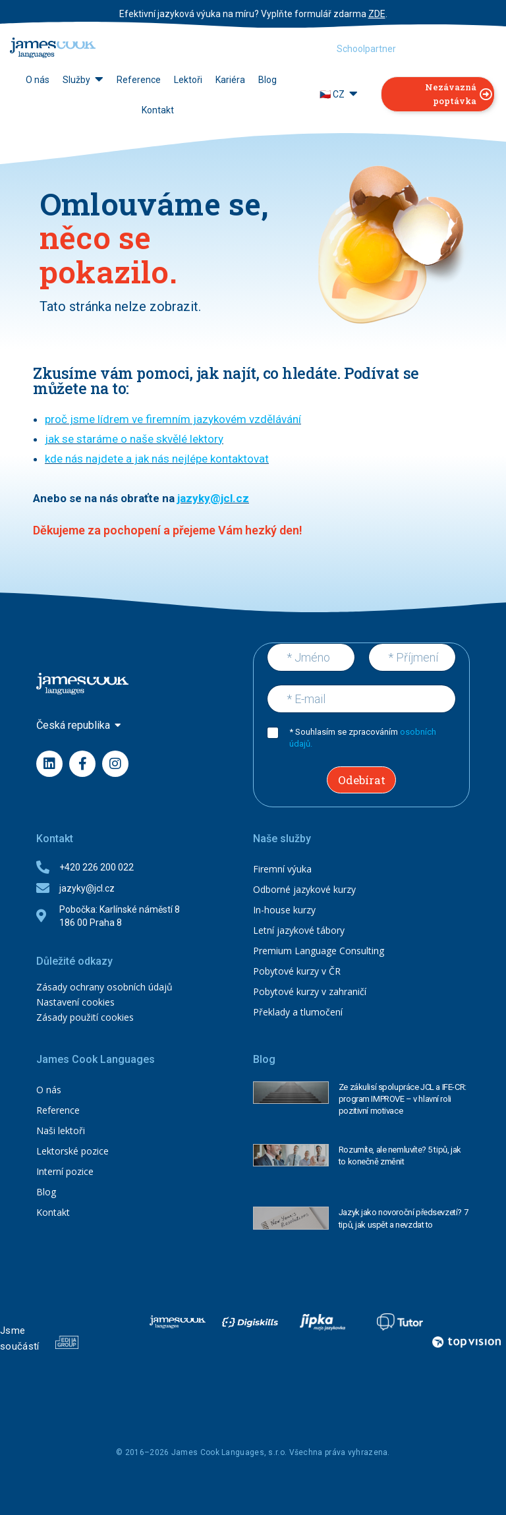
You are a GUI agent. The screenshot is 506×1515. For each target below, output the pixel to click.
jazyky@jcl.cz (213, 498)
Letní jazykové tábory (299, 930)
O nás (48, 1089)
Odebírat (361, 779)
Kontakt (53, 1212)
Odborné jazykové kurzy (304, 889)
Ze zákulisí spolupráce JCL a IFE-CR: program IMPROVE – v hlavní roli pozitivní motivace (402, 1099)
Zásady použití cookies (85, 1017)
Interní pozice (65, 1171)
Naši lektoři (60, 1130)
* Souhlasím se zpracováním (362, 738)
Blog (46, 1192)
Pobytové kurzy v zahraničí (309, 991)
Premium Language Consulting (318, 950)
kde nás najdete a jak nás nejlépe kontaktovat (157, 458)
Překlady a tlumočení (298, 1012)
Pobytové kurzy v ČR (297, 971)
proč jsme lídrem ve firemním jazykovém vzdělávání (173, 419)
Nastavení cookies (75, 1002)
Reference (58, 1110)
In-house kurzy (284, 909)
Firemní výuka (282, 869)
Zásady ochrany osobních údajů (104, 987)
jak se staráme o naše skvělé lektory (134, 438)
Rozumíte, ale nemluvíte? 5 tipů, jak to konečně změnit (400, 1155)
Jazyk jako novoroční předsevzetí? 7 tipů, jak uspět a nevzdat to (403, 1218)
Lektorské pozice (72, 1151)
